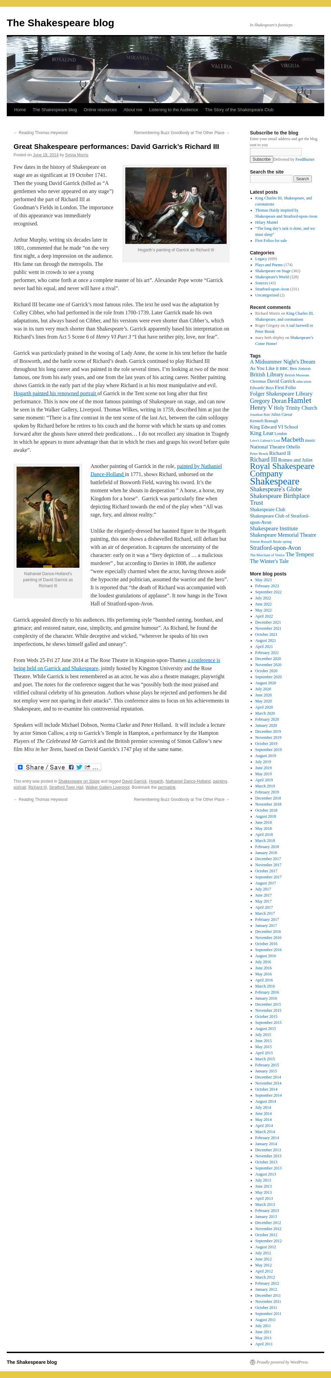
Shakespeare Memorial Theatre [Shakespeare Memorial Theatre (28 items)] (283, 535)
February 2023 (267, 586)
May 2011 (263, 1338)
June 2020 (263, 695)
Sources (261, 283)
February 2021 (267, 652)
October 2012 (266, 1234)
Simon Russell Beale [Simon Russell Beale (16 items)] (266, 541)
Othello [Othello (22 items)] (293, 446)
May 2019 (263, 774)
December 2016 (268, 931)
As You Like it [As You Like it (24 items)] (264, 368)
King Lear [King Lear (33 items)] (262, 433)
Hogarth (156, 781)
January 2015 (266, 1071)
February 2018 (267, 846)
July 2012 (263, 1253)
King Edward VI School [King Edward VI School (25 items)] (274, 427)
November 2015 (268, 1010)
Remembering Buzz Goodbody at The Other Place (182, 132)
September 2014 (268, 1095)
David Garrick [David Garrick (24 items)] (281, 381)
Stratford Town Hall (66, 787)
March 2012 (265, 1277)
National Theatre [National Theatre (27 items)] (267, 446)
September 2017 (268, 877)
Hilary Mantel (266, 222)
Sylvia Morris (76, 155)
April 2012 (264, 1271)
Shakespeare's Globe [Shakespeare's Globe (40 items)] (276, 489)
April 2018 (264, 834)
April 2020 (264, 707)
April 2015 (264, 1053)
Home (20, 109)
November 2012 (268, 1228)
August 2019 (265, 755)
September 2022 (268, 592)
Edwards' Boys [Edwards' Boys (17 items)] (262, 387)
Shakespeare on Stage (79, 781)
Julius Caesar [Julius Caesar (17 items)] (281, 414)
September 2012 (268, 1241)
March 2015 (265, 1059)
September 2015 (268, 1022)
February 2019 (267, 792)
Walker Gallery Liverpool (107, 787)
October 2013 (266, 1162)
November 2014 (268, 1083)
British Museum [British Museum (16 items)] (297, 375)
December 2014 (268, 1077)
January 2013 (266, 1216)
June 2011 (263, 1331)
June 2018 (263, 822)
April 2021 (264, 646)
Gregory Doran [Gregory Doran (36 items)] (268, 401)
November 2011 (268, 1301)
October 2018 (266, 810)
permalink (167, 787)
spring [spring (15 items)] (287, 541)
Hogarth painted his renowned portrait (55, 393)
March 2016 (265, 986)
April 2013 (264, 1198)
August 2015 (265, 1028)
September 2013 (268, 1168)
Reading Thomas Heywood (41, 132)
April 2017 (264, 907)
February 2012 (267, 1283)
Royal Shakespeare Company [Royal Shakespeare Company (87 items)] (282, 470)
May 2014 (263, 1119)
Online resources (100, 109)
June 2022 (263, 604)
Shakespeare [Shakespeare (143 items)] (275, 481)
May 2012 (263, 1265)
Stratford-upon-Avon (272, 289)
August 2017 (265, 883)
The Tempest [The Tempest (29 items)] (300, 554)
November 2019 (268, 737)
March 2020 (265, 713)
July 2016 (263, 962)
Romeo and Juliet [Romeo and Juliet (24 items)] (295, 460)
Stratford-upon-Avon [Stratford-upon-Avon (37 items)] (275, 547)
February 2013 (267, 1210)
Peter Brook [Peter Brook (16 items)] (259, 453)
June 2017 (263, 895)
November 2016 (268, 937)
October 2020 (266, 670)
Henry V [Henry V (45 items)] (261, 407)
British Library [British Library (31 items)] (267, 374)
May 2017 (263, 901)
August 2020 (265, 683)
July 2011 (263, 1325)
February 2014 (267, 1137)
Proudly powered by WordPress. (283, 1362)
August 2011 (265, 1319)
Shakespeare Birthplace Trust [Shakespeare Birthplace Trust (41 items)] (280, 499)
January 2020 (266, 725)
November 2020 (268, 664)
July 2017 (263, 889)
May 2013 (263, 1192)
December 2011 (268, 1295)
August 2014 (265, 1101)
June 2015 (263, 1040)
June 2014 (263, 1113)
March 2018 (265, 840)
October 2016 (266, 943)
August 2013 (265, 1174)
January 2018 (266, 852)
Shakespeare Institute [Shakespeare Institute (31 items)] (274, 528)
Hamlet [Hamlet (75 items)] (299, 400)
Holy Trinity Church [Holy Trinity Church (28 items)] (295, 408)
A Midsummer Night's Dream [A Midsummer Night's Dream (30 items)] (282, 361)
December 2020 (268, 658)
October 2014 (266, 1089)
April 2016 (264, 980)
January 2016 (266, 998)
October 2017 (266, 871)
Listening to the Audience (173, 109)
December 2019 (268, 731)
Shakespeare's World (272, 277)
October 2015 (266, 1016)
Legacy (261, 258)
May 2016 (263, 974)
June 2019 (263, 767)
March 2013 (265, 1204)
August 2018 (265, 816)
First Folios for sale (271, 240)
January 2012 (266, 1289)
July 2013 (263, 1180)
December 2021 (268, 622)
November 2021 (268, 628)
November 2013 (268, 1156)
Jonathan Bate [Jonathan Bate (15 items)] (260, 414)
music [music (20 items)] (310, 440)
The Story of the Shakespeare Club (239, 109)
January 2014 (266, 1143)
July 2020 (263, 689)
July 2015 (263, 1034)
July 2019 (263, 761)
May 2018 (263, 828)
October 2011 (266, 1307)
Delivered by (293, 159)
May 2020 (263, 701)
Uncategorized (267, 295)
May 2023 (263, 579)
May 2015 (263, 1046)
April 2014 (264, 1125)
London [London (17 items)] (281, 433)
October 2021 (266, 634)
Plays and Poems (269, 264)
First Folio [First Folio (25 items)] (285, 387)
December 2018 (268, 798)
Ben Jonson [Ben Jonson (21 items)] (300, 368)
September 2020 (268, 677)
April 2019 (264, 780)
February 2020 (267, 719)
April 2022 (264, 616)
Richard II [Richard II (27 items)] (279, 453)
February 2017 (267, 919)
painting (220, 781)
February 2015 (267, 1065)
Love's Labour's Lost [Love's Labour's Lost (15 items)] (265, 440)
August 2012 (265, 1247)
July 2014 (263, 1107)
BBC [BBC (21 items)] (284, 368)
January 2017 (266, 925)
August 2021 (265, 640)
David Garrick (134, 781)
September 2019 (268, 749)
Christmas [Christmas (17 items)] (258, 381)
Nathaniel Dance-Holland (188, 781)
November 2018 (268, 804)
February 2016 (267, 992)
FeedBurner (305, 159)
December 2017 (268, 858)
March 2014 (265, 1131)
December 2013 (268, 1150)
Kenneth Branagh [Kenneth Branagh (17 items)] (264, 420)
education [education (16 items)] (304, 381)
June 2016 (263, 968)
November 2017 (268, 865)
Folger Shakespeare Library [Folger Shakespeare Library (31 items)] (281, 393)
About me (133, 109)
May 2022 (263, 610)
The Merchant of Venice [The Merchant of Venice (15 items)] (267, 555)
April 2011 (264, 1344)
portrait (20, 787)
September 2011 (268, 1313)
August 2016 (265, 955)
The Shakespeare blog (60, 22)
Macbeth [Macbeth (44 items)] (292, 439)
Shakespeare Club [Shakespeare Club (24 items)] (267, 509)
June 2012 (263, 1259)
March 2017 (265, 913)
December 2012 (268, 1222)
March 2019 (265, 786)
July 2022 (263, 598)
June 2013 (263, 1186)
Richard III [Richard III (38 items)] (263, 459)
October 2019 (266, 743)
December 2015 (268, 1004)
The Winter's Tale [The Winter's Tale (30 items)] (269, 561)
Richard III (37, 787)
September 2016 (268, 949)
